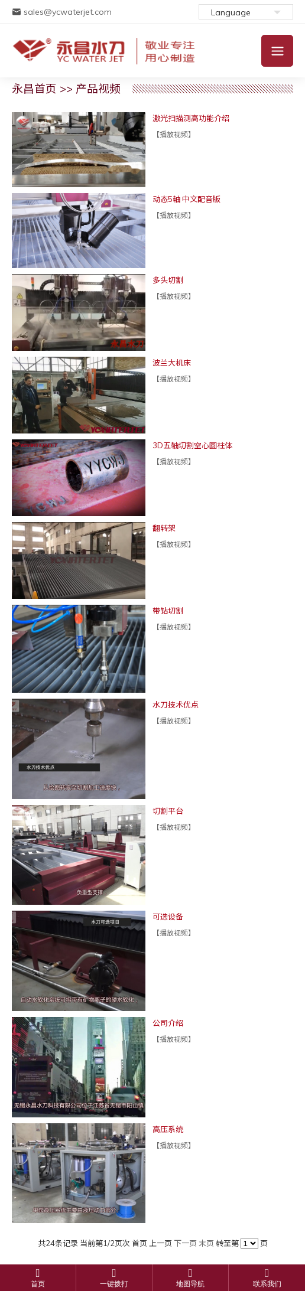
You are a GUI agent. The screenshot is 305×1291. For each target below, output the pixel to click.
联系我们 (267, 1284)
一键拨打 (114, 1284)
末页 (206, 1243)
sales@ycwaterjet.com (62, 11)
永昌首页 (34, 88)
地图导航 (190, 1284)
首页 (38, 1284)
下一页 (185, 1243)
